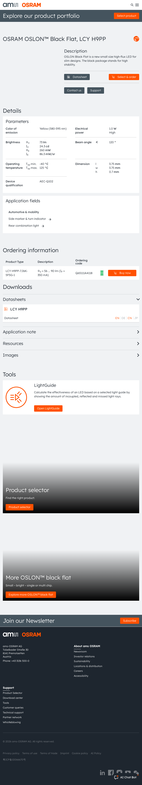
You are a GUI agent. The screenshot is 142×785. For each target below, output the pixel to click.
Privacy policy (11, 753)
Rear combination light (23, 225)
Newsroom (80, 651)
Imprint (64, 753)
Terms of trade (48, 753)
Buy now (122, 273)
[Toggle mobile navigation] (137, 5)
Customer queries (13, 707)
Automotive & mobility (23, 212)
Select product (126, 15)
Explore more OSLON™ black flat (31, 594)
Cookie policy (80, 753)
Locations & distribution (88, 666)
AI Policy (96, 753)
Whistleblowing (12, 722)
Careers (78, 670)
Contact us (74, 90)
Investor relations (84, 656)
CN (130, 318)
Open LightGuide (48, 408)
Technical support (13, 712)
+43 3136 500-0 (20, 660)
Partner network (12, 717)
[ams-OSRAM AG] (22, 5)
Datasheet (77, 77)
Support (95, 90)
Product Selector (12, 693)
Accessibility (81, 675)
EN (117, 318)
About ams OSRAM (87, 646)
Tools (6, 702)
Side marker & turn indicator (27, 218)
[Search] (132, 5)
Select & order (124, 77)
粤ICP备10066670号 (14, 759)
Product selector (19, 507)
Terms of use (29, 753)
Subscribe (129, 620)
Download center (13, 697)
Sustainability (82, 661)
